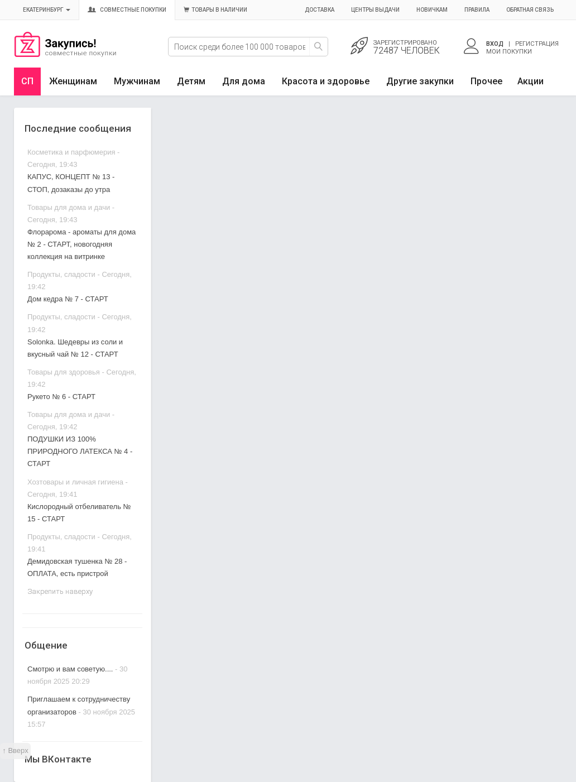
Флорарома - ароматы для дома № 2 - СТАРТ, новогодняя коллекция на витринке (81, 244)
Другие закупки (420, 81)
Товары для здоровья (63, 372)
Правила (476, 10)
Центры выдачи (375, 10)
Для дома (243, 81)
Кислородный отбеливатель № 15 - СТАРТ (79, 512)
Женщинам (73, 81)
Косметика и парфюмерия (71, 152)
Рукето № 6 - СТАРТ (61, 396)
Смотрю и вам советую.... (70, 669)
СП (27, 81)
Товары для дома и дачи (68, 207)
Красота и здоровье (325, 81)
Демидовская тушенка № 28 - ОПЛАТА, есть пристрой (77, 567)
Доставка (319, 10)
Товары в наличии (215, 10)
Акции (530, 81)
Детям (191, 81)
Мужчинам (137, 81)
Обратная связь (530, 10)
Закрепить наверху (60, 591)
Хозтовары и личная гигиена (75, 482)
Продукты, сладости (61, 274)
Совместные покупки (127, 10)
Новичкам (432, 10)
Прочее (486, 81)
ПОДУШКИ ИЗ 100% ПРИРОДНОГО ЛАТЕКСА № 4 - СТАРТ (79, 451)
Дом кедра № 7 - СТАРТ (67, 299)
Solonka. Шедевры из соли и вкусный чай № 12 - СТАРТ (75, 348)
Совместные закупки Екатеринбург (65, 54)
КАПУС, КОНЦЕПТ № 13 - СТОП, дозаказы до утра (70, 182)
